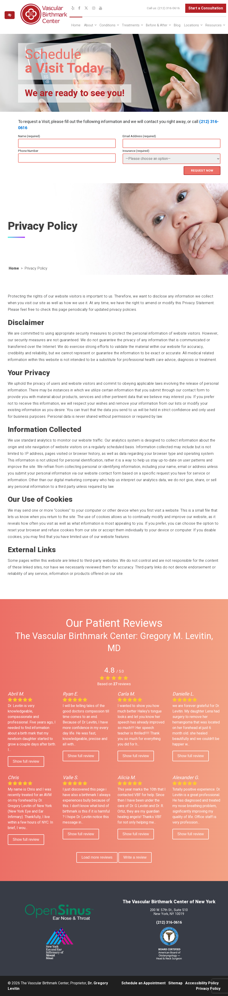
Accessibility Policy (202, 983)
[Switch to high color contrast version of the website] (10, 15)
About (88, 25)
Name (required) (29, 136)
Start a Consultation (205, 8)
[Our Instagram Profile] (93, 8)
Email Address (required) (139, 136)
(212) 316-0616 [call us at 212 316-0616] (169, 922)
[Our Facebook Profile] (79, 8)
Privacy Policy (208, 988)
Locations (191, 25)
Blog (177, 25)
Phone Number (28, 151)
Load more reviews (96, 857)
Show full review (26, 761)
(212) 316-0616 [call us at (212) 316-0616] (169, 8)
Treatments (130, 25)
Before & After (156, 25)
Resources (213, 25)
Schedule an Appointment (143, 983)
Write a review (135, 857)
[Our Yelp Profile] (73, 8)
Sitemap (175, 983)
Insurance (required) (136, 151)
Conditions (107, 25)
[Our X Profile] (86, 8)
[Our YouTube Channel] (100, 8)
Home (75, 25)
